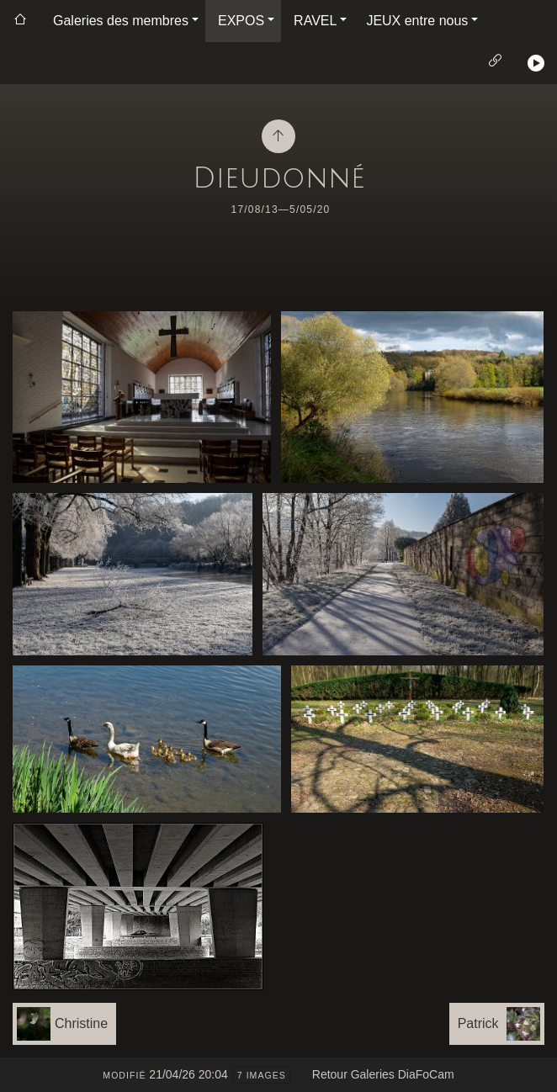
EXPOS (241, 20)
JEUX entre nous (417, 20)
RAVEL (315, 20)
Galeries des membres (120, 20)
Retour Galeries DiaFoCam (383, 1074)
